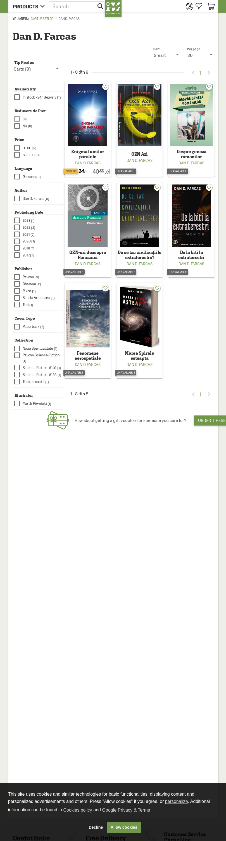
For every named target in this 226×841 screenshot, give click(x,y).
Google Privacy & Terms (126, 810)
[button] (77, 6)
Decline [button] (96, 827)
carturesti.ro (42, 19)
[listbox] (200, 55)
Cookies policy (77, 810)
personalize (176, 801)
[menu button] (28, 6)
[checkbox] (39, 97)
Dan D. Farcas (88, 163)
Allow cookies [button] (124, 827)
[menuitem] (187, 6)
